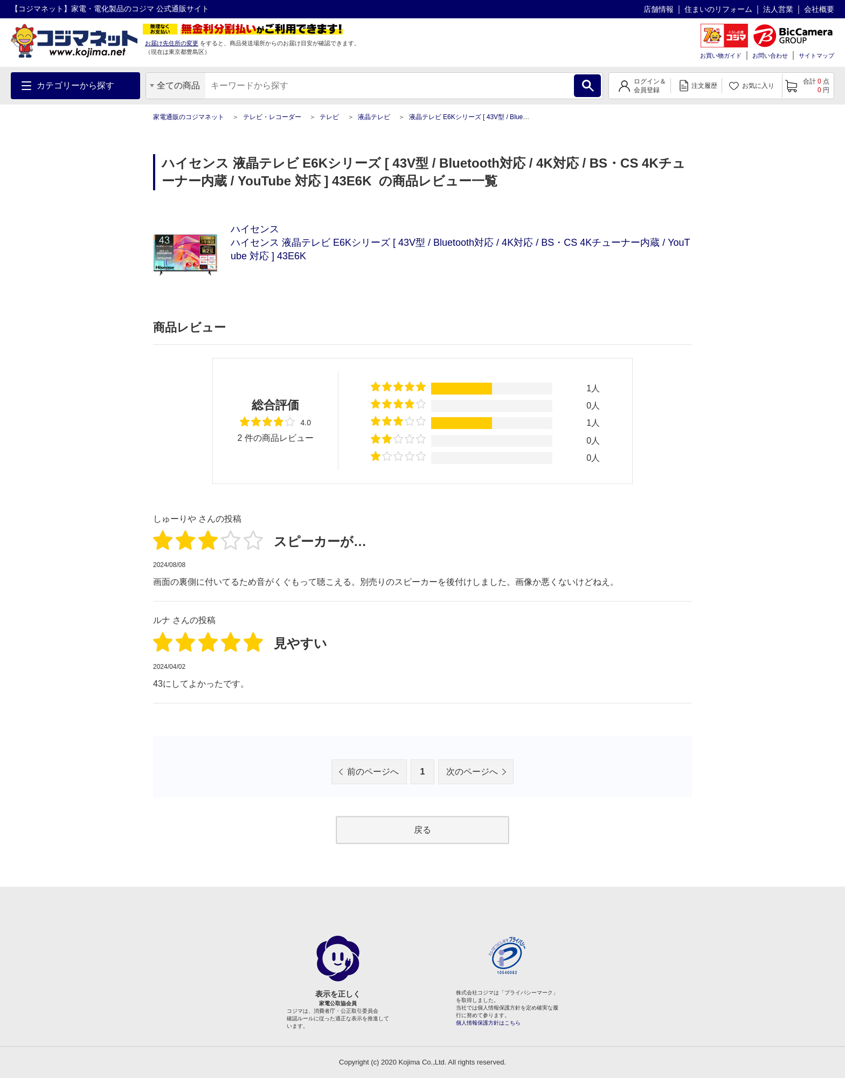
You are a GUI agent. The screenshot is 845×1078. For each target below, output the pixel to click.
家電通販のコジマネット (188, 117)
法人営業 (778, 9)
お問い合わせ (770, 55)
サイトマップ (816, 55)
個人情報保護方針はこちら (488, 1023)
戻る (422, 829)
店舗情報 (658, 9)
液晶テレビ (374, 117)
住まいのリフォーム (718, 9)
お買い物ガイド (721, 55)
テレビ (329, 117)
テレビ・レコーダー (272, 117)
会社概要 (819, 9)
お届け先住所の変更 (171, 43)
